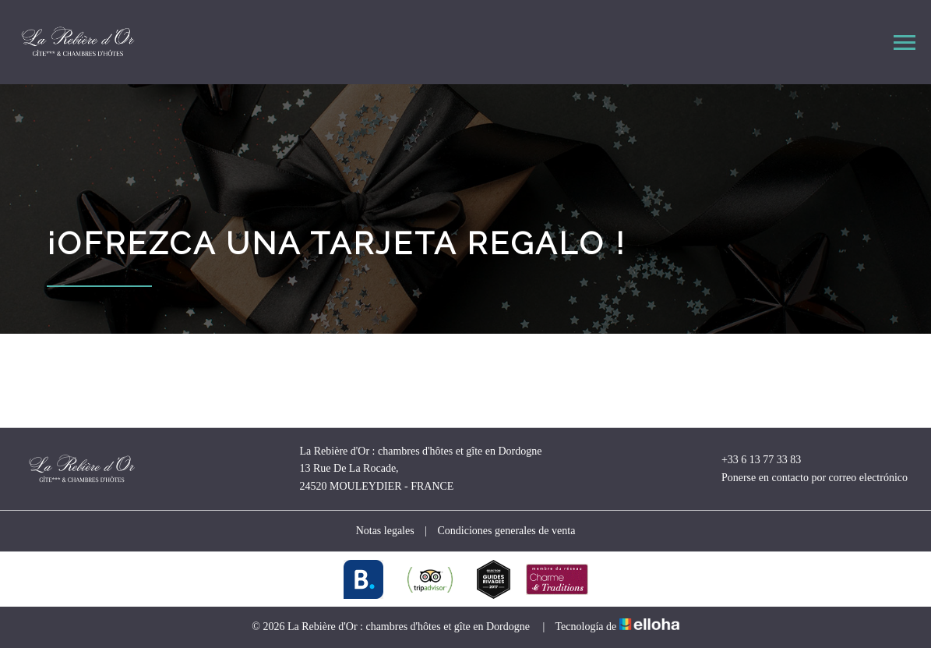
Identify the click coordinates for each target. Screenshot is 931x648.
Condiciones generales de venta (506, 530)
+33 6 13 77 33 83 (752, 460)
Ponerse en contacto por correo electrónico (806, 478)
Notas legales (385, 530)
